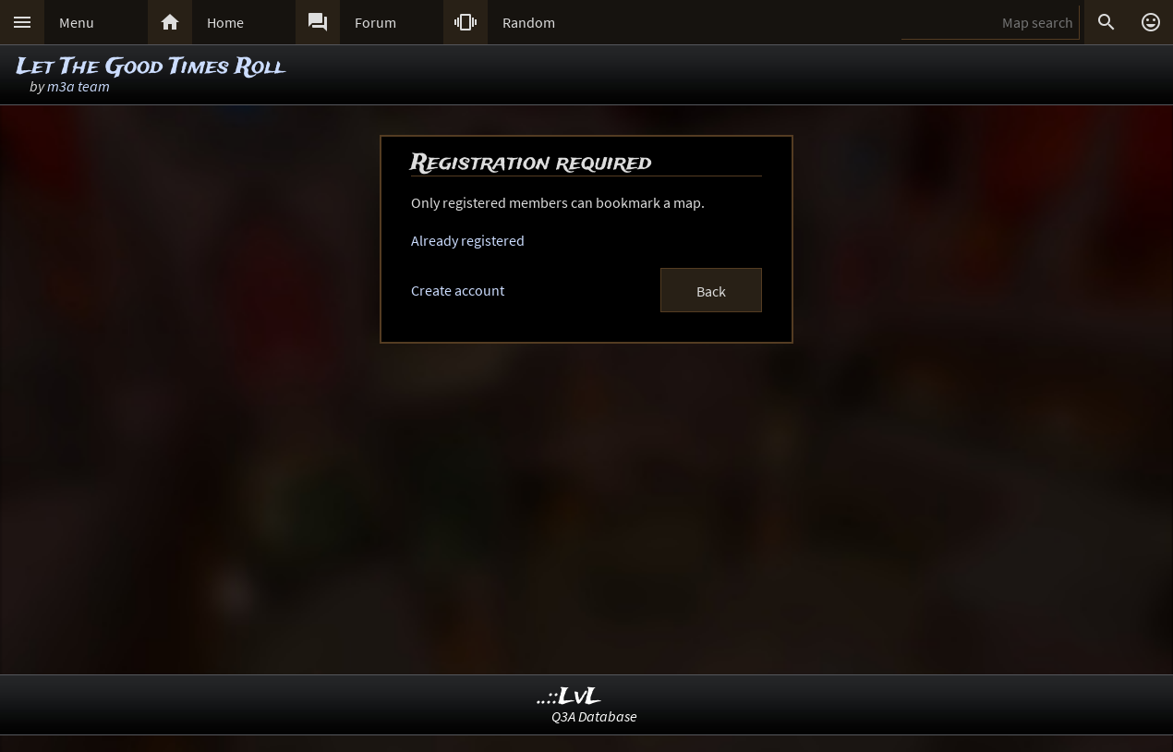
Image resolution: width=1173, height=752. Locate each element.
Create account (457, 290)
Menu (76, 22)
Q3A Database (594, 716)
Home (225, 22)
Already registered (468, 240)
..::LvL (569, 697)
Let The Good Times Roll (150, 67)
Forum (375, 22)
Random (528, 22)
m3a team (78, 86)
